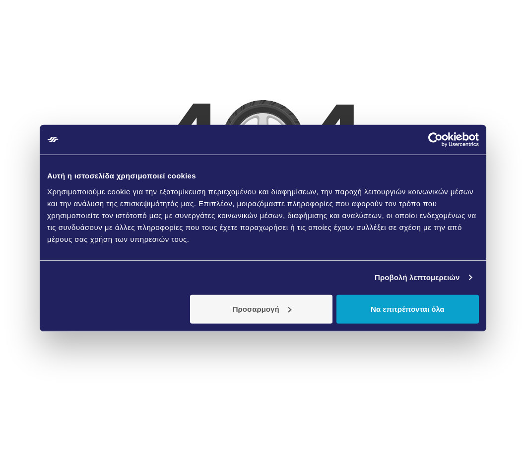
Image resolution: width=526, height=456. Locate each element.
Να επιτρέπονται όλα (408, 308)
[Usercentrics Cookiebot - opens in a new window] (435, 139)
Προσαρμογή (262, 308)
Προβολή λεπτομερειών (417, 277)
